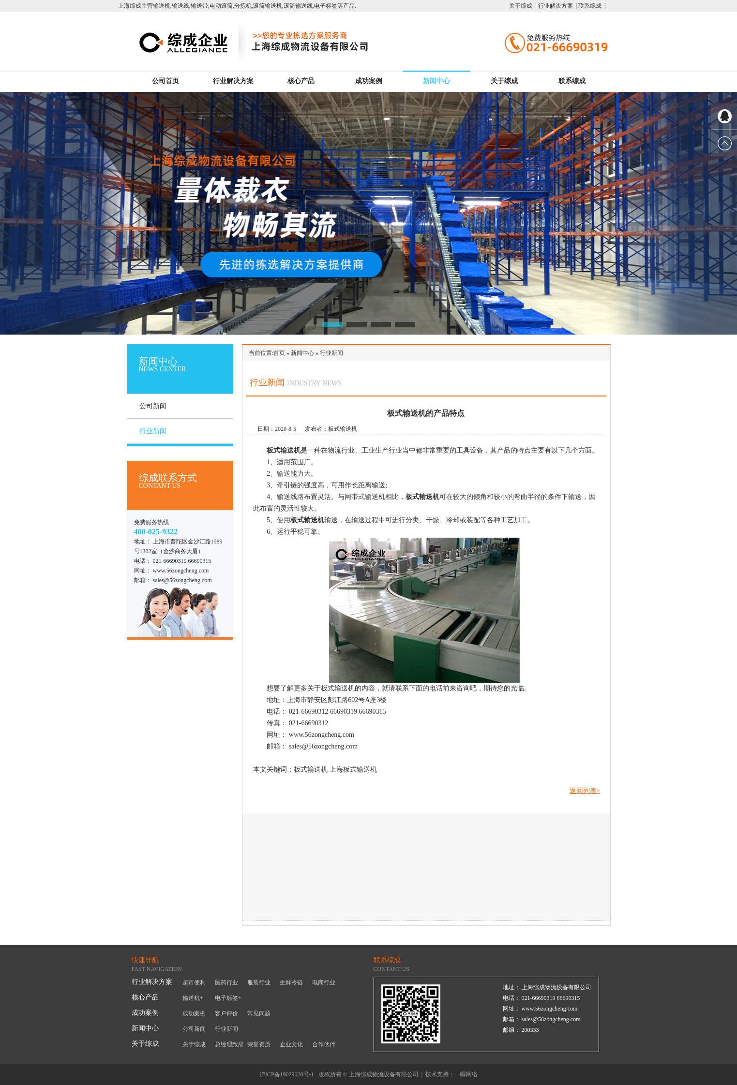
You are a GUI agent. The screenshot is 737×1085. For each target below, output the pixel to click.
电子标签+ (228, 998)
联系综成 (572, 81)
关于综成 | (522, 5)
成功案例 (368, 81)
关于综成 (504, 81)
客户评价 (226, 1013)
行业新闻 (152, 431)
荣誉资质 (259, 1044)
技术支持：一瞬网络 (451, 1074)
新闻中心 (436, 81)
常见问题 (259, 1013)
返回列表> (585, 790)
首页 (279, 353)
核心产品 (301, 81)
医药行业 (226, 982)
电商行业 (323, 982)
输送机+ (192, 998)
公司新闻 (152, 406)
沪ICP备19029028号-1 (286, 1074)
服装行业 (259, 982)
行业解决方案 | (557, 5)
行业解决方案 (233, 81)
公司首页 (165, 81)
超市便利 (194, 982)
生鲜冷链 (291, 982)
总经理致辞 (229, 1044)
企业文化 (291, 1044)
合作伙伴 (323, 1044)
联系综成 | (591, 5)
